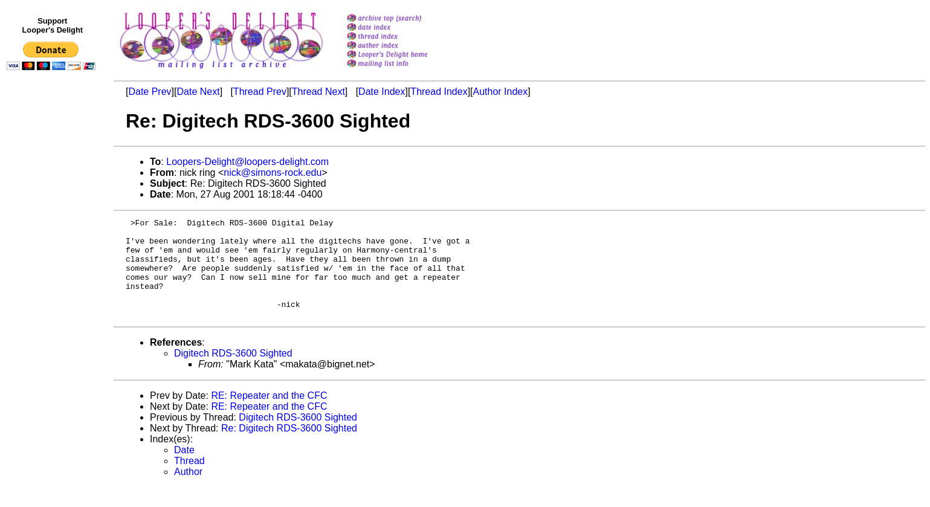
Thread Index (438, 91)
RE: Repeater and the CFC (269, 415)
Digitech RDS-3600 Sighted (233, 373)
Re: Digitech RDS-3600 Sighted (289, 448)
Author (188, 491)
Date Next (197, 91)
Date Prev (149, 91)
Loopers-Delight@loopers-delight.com (247, 162)
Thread (189, 481)
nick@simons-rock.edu (272, 172)
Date (184, 470)
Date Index (381, 91)
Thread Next (318, 91)
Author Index (500, 91)
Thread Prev (259, 91)
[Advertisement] (53, 324)
